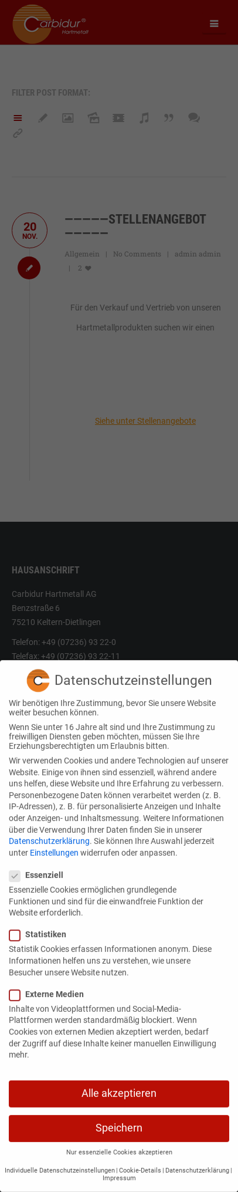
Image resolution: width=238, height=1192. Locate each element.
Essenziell (40, 866)
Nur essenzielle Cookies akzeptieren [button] (119, 1143)
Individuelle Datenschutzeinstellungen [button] (60, 1162)
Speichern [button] (119, 1119)
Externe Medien (50, 985)
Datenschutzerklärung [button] (197, 1162)
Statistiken (41, 925)
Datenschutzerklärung (49, 832)
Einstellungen (54, 844)
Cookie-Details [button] (140, 1162)
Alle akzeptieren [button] (119, 1084)
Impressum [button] (119, 1169)
